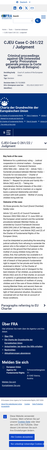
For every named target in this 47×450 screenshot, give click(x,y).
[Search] (23, 20)
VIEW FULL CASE (8, 132)
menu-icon (43, 17)
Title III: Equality (31, 121)
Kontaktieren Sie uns (11, 385)
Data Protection (37, 404)
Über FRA (9, 336)
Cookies (27, 404)
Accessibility (5, 406)
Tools (10, 29)
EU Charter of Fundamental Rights (11, 116)
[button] (15, 8)
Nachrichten (10, 350)
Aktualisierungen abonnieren (18, 353)
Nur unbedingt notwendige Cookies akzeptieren (27, 444)
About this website (7, 404)
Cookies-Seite (24, 422)
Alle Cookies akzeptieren (22, 437)
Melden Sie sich (9, 382)
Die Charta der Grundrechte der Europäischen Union (19, 341)
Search (16, 16)
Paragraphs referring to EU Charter (19, 307)
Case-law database (21, 29)
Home (4, 29)
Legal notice (18, 404)
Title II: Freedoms (32, 116)
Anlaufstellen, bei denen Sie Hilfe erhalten (24, 346)
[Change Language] (23, 2)
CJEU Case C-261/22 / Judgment (15, 32)
